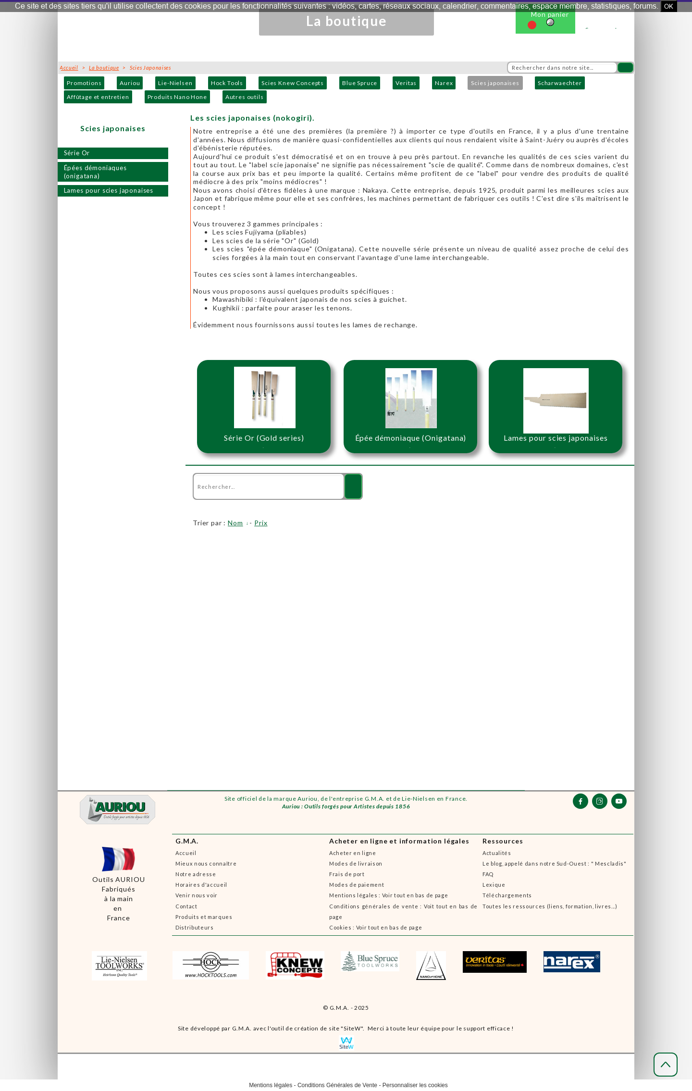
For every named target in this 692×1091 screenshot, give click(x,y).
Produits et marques (204, 917)
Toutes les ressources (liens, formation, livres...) (550, 906)
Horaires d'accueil (201, 884)
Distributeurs (194, 927)
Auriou (130, 83)
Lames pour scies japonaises (109, 190)
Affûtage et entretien (98, 96)
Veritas (406, 83)
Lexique (494, 884)
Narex (444, 83)
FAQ (488, 874)
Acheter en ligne (352, 853)
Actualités (496, 853)
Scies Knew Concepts (292, 83)
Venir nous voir (196, 895)
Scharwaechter (560, 83)
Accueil (186, 853)
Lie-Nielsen (175, 83)
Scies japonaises (495, 83)
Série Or (77, 153)
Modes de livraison (356, 863)
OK (668, 6)
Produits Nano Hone (177, 96)
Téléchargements (507, 895)
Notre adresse (195, 874)
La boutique (104, 67)
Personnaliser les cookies (415, 1085)
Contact (186, 906)
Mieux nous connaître (205, 863)
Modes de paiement (356, 884)
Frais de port (347, 874)
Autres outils (244, 96)
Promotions (84, 83)
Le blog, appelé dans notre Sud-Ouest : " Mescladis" (554, 863)
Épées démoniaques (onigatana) (95, 172)
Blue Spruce (359, 83)
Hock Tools (227, 83)
